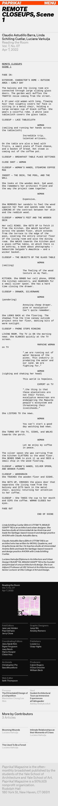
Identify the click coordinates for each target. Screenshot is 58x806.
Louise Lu (35, 643)
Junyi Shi (34, 628)
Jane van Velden (10, 628)
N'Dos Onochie (37, 667)
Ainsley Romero (38, 630)
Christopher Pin (10, 664)
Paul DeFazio (8, 630)
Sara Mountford (9, 667)
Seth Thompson (10, 680)
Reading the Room (15, 42)
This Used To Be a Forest (14, 744)
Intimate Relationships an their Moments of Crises (42, 731)
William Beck (36, 670)
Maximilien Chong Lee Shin (13, 699)
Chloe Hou (7, 654)
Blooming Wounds (11, 729)
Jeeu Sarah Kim (9, 643)
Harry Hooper (9, 651)
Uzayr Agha (35, 646)
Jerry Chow (7, 633)
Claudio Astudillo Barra (18, 35)
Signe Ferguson (9, 646)
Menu (50, 2)
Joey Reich (7, 649)
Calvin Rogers (37, 664)
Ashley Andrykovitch (40, 703)
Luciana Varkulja (38, 39)
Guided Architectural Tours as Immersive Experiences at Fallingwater (40, 697)
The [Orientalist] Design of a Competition (15, 694)
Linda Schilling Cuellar (23, 37)
